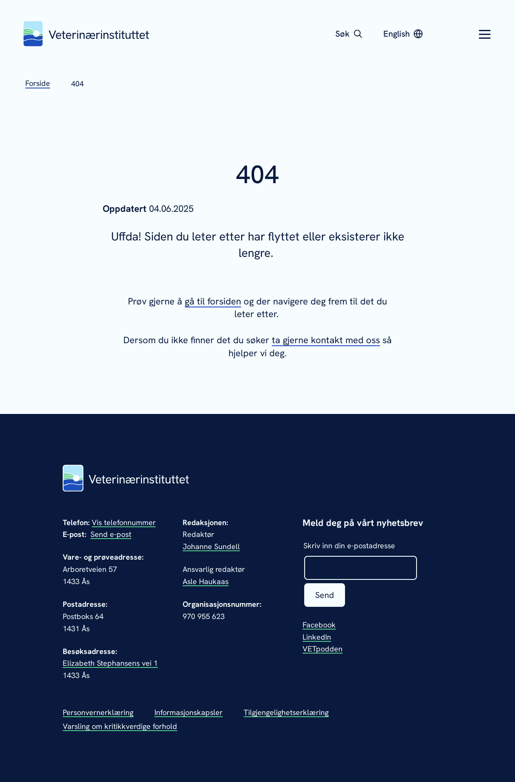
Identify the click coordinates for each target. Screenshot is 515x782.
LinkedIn (317, 637)
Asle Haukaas (205, 581)
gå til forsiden (213, 301)
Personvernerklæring (98, 712)
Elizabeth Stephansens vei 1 (110, 663)
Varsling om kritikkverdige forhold (120, 726)
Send (324, 595)
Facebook (319, 625)
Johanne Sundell (211, 546)
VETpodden (322, 649)
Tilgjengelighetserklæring (286, 712)
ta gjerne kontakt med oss (326, 340)
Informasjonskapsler (188, 712)
